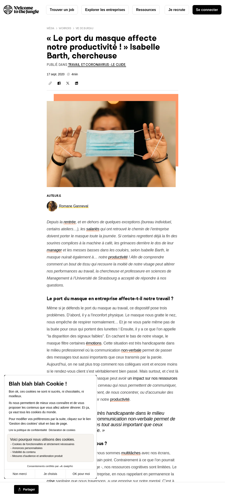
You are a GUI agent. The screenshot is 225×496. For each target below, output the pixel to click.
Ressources (146, 10)
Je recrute (176, 10)
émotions (94, 343)
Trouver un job (62, 10)
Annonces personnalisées (27, 448)
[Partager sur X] (67, 83)
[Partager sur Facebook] (58, 83)
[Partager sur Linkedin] (76, 83)
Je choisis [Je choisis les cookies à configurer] (50, 474)
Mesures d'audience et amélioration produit (37, 456)
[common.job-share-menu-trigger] (26, 489)
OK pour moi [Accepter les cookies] (81, 474)
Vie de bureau (84, 28)
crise (51, 481)
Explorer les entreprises (105, 10)
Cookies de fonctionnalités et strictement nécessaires (43, 444)
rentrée (70, 222)
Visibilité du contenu (24, 452)
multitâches (131, 453)
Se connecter (207, 10)
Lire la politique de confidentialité (28, 430)
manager (54, 250)
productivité (118, 257)
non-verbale (131, 350)
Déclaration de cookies (62, 430)
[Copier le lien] (50, 83)
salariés (92, 229)
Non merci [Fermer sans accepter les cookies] (20, 474)
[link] (97, 64)
